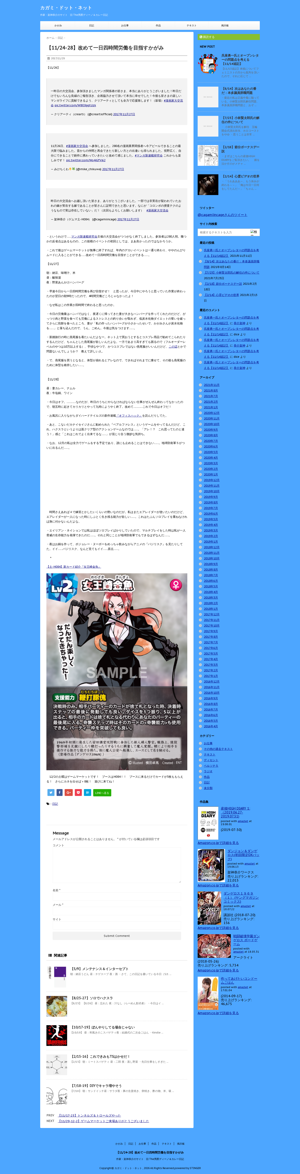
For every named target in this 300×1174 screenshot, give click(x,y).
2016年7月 (211, 709)
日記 (91, 25)
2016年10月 (212, 693)
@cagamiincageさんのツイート (222, 215)
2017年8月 (211, 637)
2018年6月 (211, 581)
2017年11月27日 (124, 114)
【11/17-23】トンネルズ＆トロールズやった (89, 1115)
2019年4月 (211, 525)
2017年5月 (211, 653)
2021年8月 (211, 390)
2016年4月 (211, 726)
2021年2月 (211, 402)
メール (58, 905)
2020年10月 (212, 424)
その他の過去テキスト (218, 749)
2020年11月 (212, 418)
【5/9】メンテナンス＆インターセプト (99, 969)
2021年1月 (211, 407)
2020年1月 (211, 474)
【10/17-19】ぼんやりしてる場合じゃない (102, 1027)
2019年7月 (211, 508)
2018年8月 (211, 569)
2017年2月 (211, 670)
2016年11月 (212, 687)
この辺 (173, 346)
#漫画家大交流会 (77, 146)
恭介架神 (239, 323)
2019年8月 (211, 502)
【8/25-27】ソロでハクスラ (91, 998)
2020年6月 (211, 446)
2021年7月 (211, 396)
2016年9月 (211, 698)
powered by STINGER (187, 1167)
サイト (57, 919)
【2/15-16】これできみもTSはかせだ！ (100, 1056)
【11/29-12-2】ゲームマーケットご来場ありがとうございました (103, 1121)
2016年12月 (212, 681)
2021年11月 (212, 385)
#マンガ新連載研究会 (149, 155)
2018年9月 (211, 564)
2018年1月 (211, 609)
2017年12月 (212, 614)
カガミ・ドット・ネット (66, 8)
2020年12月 (212, 413)
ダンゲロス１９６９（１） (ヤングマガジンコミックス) (241, 897)
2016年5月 (211, 721)
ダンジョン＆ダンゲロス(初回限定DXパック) (243, 855)
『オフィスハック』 (129, 415)
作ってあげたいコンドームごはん (239, 980)
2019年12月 (212, 480)
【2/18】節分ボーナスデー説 (223, 284)
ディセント (211, 760)
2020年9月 (211, 430)
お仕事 (125, 25)
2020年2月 (211, 469)
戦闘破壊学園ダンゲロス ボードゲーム (246, 940)
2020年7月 (211, 441)
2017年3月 (211, 665)
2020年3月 (211, 463)
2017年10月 (212, 625)
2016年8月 (211, 704)
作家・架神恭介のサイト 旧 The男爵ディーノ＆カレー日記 (150, 1158)
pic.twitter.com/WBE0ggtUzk (75, 105)
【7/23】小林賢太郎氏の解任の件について (240, 120)
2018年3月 (211, 597)
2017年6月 (211, 648)
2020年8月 (211, 435)
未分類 (208, 788)
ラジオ (208, 771)
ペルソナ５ (211, 766)
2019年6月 (211, 513)
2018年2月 (211, 603)
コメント (58, 845)
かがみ (58, 25)
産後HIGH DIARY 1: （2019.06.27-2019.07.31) (235, 812)
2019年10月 (212, 491)
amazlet (243, 821)
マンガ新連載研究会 (84, 236)
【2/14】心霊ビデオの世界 (240, 176)
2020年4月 (211, 458)
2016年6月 (211, 715)
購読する (207, 37)
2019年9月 (211, 497)
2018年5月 (211, 586)
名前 (56, 890)
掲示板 (225, 25)
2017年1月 (211, 676)
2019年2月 (211, 536)
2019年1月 (211, 541)
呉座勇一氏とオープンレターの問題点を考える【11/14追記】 (240, 59)
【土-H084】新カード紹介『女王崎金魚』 (73, 567)
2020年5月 (211, 452)
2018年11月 (212, 553)
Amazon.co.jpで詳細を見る (218, 843)
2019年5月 (211, 519)
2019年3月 (211, 530)
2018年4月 (211, 592)
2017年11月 (212, 620)
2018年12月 (212, 547)
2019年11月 (212, 486)
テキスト (192, 25)
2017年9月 (211, 631)
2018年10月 (212, 558)
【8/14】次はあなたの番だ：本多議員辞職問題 (238, 91)
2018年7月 (211, 575)
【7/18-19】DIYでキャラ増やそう (96, 1086)
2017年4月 (211, 659)
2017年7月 (211, 642)
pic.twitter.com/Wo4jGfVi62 (85, 160)
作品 (158, 25)
